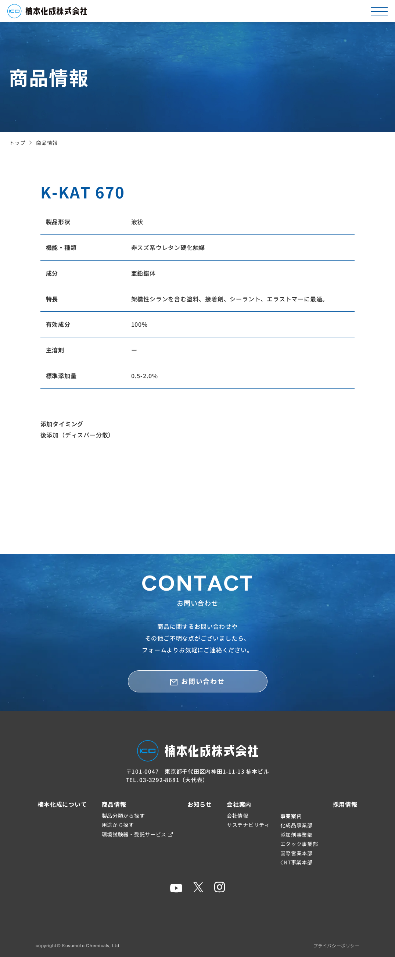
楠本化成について (62, 804)
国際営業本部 (296, 853)
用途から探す (118, 824)
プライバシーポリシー (336, 945)
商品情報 (114, 804)
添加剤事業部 (296, 834)
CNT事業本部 (296, 862)
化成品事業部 (296, 825)
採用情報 (345, 804)
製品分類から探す (123, 815)
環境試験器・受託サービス (137, 834)
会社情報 (237, 815)
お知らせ (199, 804)
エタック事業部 (299, 843)
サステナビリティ (248, 824)
